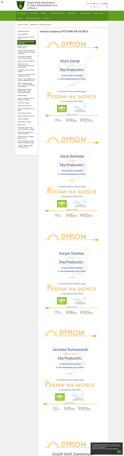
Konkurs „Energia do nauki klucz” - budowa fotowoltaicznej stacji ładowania (26, 85)
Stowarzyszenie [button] (85, 13)
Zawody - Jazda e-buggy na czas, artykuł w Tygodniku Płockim (26, 79)
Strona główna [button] (22, 13)
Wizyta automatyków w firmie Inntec (26, 37)
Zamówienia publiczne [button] (33, 18)
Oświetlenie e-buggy (23, 103)
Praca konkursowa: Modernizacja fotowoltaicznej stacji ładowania (26, 65)
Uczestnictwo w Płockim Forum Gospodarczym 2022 (26, 75)
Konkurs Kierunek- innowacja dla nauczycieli (26, 137)
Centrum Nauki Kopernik (24, 113)
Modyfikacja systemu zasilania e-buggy (26, 70)
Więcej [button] (47, 18)
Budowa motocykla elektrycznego (23, 46)
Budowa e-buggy (22, 95)
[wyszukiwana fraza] (99, 6)
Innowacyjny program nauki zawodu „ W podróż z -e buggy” (26, 128)
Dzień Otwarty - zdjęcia (24, 122)
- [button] (91, 3)
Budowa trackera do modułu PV (26, 61)
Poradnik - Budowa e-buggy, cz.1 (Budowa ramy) (25, 146)
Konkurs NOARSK (23, 34)
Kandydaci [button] (72, 13)
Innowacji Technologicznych (40, 24)
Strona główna (22, 24)
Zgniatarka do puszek (23, 31)
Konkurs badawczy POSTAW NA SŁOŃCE (26, 42)
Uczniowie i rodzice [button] (57, 13)
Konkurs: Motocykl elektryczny (26, 116)
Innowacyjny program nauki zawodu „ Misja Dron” (25, 132)
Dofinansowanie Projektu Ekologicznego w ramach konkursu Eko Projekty (24, 91)
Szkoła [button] (44, 13)
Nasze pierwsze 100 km (24, 105)
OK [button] (119, 451)
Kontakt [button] (20, 18)
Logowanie (104, 3)
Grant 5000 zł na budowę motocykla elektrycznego (25, 57)
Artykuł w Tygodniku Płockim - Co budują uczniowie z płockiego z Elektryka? (26, 52)
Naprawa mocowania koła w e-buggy (26, 109)
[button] (97, 4)
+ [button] (88, 3)
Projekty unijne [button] (99, 13)
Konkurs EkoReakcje (23, 119)
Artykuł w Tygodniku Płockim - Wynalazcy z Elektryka (26, 99)
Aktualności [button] (34, 13)
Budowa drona (21, 124)
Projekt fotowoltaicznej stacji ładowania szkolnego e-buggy (26, 141)
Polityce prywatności (113, 448)
